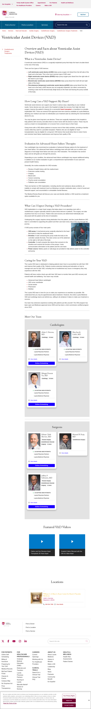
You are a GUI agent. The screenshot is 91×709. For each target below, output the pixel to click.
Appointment (41, 2)
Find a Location (27, 23)
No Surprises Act (7, 683)
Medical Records (7, 669)
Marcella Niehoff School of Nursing (22, 687)
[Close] (89, 700)
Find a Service (30, 631)
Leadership (51, 666)
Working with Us (37, 659)
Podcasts (51, 674)
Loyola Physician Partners (20, 675)
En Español (51, 681)
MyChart (83, 14)
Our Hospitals (6, 4)
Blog (49, 669)
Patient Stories (68, 661)
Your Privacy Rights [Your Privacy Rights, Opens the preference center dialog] (69, 695)
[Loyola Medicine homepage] (9, 17)
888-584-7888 (48, 604)
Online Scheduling (41, 363)
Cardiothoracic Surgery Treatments (9, 51)
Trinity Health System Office (25, 2)
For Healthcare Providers (24, 5)
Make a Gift (48, 5)
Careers (38, 5)
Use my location (62, 14)
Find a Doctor (10, 23)
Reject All (69, 700)
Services (44, 23)
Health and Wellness (67, 2)
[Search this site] (72, 24)
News (49, 672)
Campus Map (6, 681)
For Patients (53, 2)
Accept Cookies (68, 705)
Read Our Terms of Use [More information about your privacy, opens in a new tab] (10, 703)
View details (32, 359)
